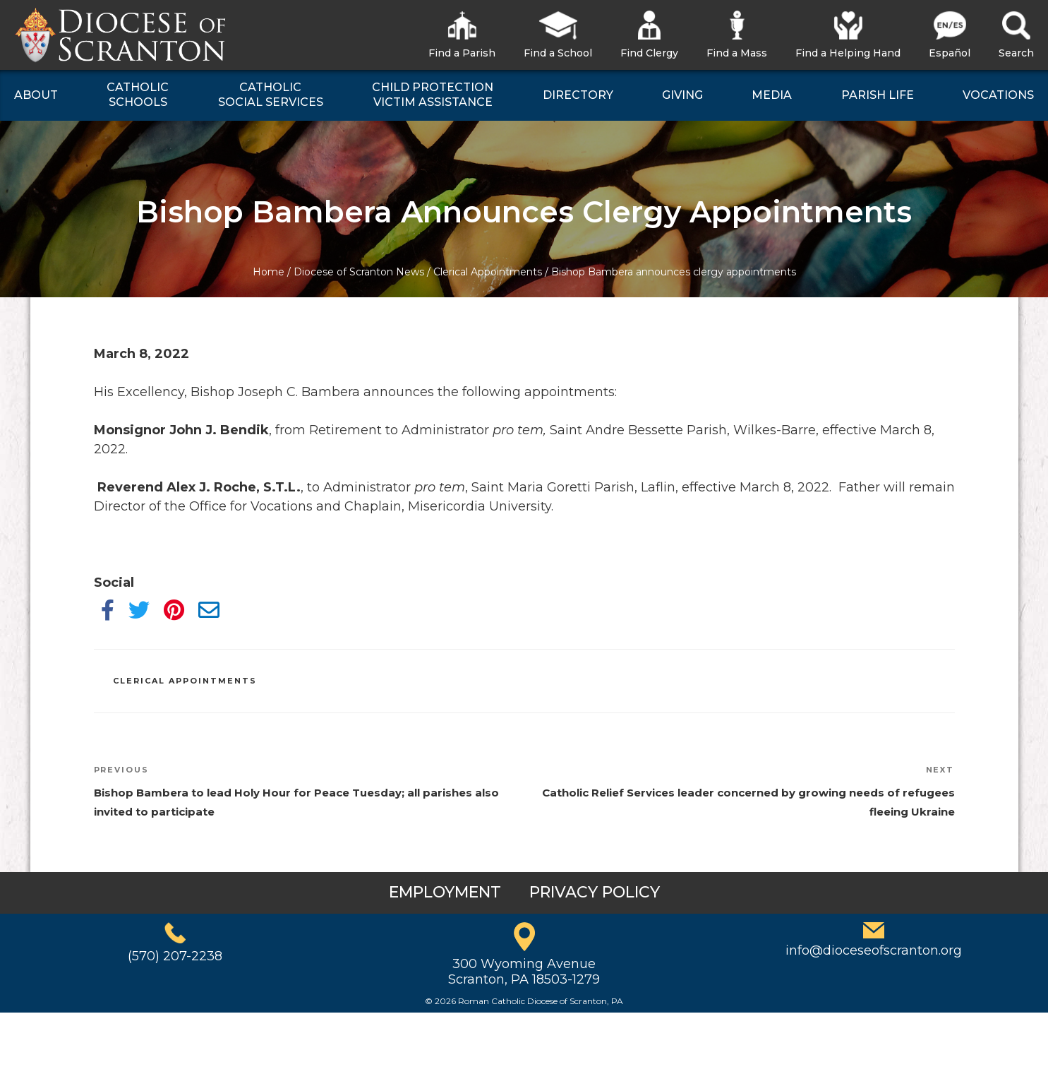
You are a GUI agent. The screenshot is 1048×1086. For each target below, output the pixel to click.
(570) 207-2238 (175, 956)
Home (268, 271)
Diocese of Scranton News (359, 271)
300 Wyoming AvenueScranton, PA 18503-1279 (524, 971)
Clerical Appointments (487, 271)
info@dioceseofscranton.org (873, 950)
